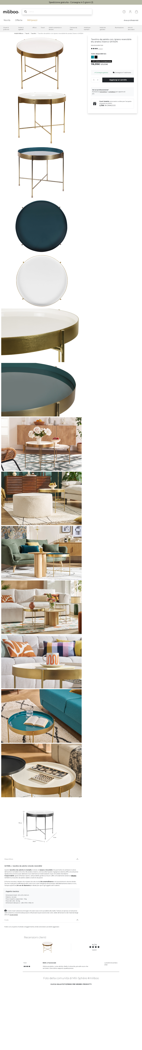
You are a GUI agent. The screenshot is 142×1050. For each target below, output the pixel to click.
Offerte (18, 20)
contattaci (111, 92)
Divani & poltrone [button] (6, 28)
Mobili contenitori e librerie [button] (55, 28)
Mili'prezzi (32, 20)
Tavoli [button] (43, 27)
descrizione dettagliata (97, 45)
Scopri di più (14, 914)
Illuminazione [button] (119, 27)
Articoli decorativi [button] (131, 28)
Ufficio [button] (34, 27)
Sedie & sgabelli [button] (20, 28)
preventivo (103, 92)
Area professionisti (131, 20)
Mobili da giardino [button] (103, 28)
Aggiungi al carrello (118, 80)
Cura (6, 920)
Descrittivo (8, 859)
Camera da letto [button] (73, 28)
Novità (7, 20)
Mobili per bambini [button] (87, 28)
